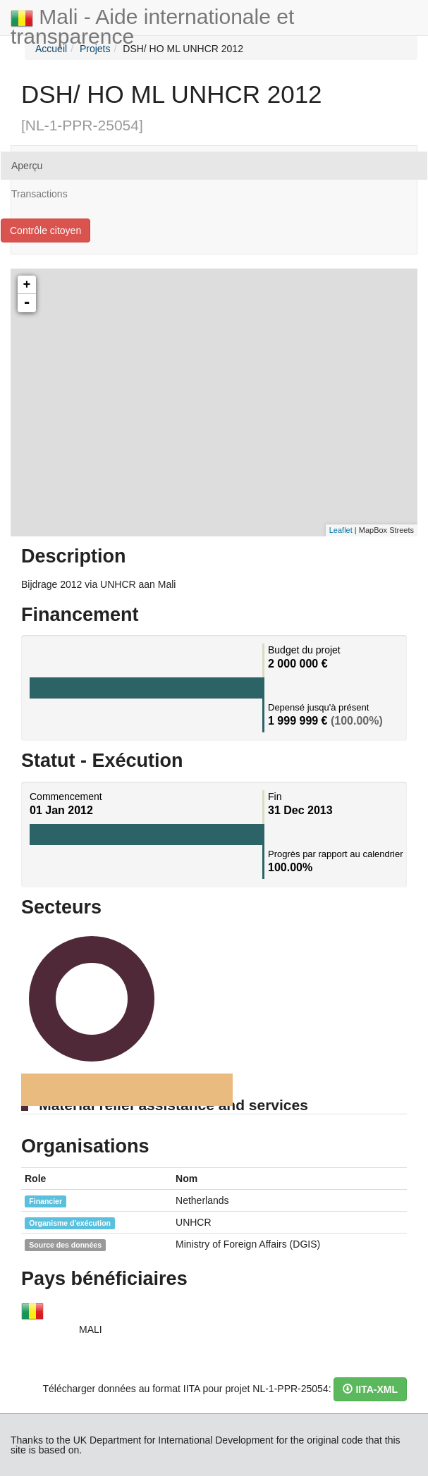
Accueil (51, 48)
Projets (95, 48)
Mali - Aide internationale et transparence (152, 20)
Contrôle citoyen (45, 230)
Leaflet (341, 530)
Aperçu (26, 165)
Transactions (39, 193)
